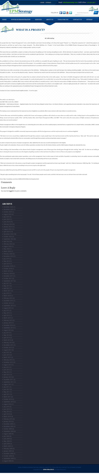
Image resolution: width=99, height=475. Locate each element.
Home (42, 2)
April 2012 (7, 374)
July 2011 (6, 387)
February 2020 (8, 254)
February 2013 (8, 360)
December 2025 (8, 207)
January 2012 (8, 377)
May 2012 (7, 372)
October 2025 (8, 212)
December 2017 (8, 276)
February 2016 (8, 298)
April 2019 (7, 263)
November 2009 (8, 426)
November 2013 (8, 345)
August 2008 (7, 461)
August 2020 (7, 246)
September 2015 (9, 305)
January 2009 (8, 451)
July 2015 (6, 310)
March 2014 (7, 340)
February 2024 (8, 224)
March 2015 (7, 318)
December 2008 (8, 453)
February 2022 (8, 244)
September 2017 (9, 281)
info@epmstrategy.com (70, 2)
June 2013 (7, 355)
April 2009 (7, 443)
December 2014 (8, 325)
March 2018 (7, 271)
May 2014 (7, 335)
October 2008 (8, 456)
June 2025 (7, 219)
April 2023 (7, 231)
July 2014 (6, 332)
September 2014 (9, 328)
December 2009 (8, 424)
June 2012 (7, 369)
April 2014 (7, 337)
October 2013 (8, 347)
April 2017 (7, 288)
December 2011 (8, 379)
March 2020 (7, 251)
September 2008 (9, 458)
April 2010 (7, 414)
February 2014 (8, 342)
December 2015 (8, 300)
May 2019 (7, 261)
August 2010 (7, 404)
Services (38, 20)
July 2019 (6, 258)
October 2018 (8, 268)
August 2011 (7, 384)
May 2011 (7, 392)
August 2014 (7, 330)
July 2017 (6, 283)
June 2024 (7, 222)
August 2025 (7, 214)
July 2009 (6, 436)
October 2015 (8, 303)
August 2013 (7, 350)
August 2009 (7, 434)
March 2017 (7, 291)
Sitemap (48, 2)
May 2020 (7, 249)
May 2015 (7, 313)
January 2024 (8, 226)
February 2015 (8, 320)
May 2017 (7, 286)
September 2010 (9, 402)
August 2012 (7, 365)
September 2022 (9, 239)
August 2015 (7, 308)
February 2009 (8, 448)
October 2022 (8, 236)
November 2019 (8, 256)
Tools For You (63, 20)
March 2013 (7, 357)
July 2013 (6, 352)
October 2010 (8, 399)
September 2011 (9, 382)
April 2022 (7, 241)
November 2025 (8, 209)
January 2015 (8, 323)
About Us (49, 20)
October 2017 (8, 278)
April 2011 (7, 394)
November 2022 (8, 234)
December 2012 (8, 362)
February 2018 (8, 273)
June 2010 (7, 409)
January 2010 (8, 421)
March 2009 (7, 446)
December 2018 (8, 266)
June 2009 (7, 438)
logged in (11, 191)
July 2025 (6, 217)
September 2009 (9, 431)
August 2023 (7, 229)
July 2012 (6, 367)
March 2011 (7, 397)
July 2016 (6, 293)
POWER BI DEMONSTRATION (20, 20)
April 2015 (7, 315)
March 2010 (7, 416)
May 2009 (7, 441)
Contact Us (77, 20)
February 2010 (8, 419)
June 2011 (7, 389)
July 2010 (6, 406)
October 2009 (8, 429)
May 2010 (7, 411)
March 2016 (7, 295)
